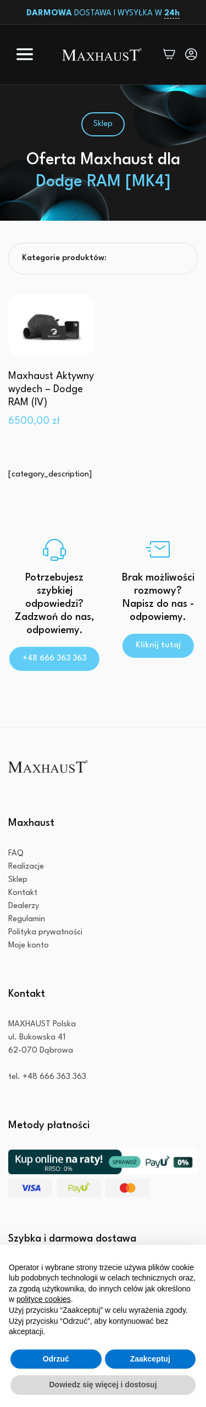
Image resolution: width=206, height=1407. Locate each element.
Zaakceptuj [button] (150, 1358)
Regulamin (26, 919)
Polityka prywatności (45, 932)
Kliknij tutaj (158, 645)
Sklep (17, 880)
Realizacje (26, 867)
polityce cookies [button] (43, 1299)
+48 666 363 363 (54, 658)
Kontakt (22, 893)
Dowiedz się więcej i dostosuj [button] (103, 1384)
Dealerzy (23, 906)
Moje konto (28, 945)
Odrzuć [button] (56, 1358)
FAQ (16, 853)
